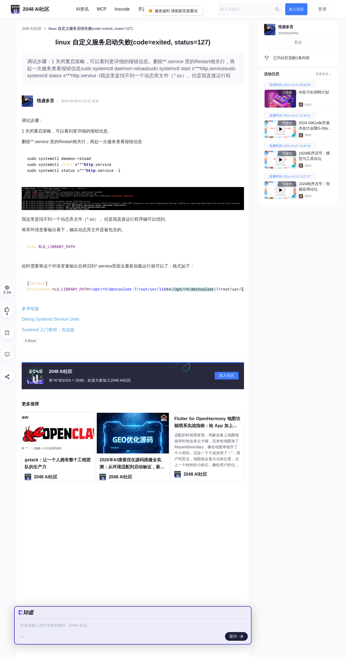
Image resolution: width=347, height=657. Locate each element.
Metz (308, 105)
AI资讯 (82, 9)
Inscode (122, 9)
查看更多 (324, 74)
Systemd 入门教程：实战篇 (48, 329)
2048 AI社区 (32, 29)
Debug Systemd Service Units (50, 319)
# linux (30, 341)
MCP (102, 9)
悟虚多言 (285, 27)
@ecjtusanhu (288, 33)
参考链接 (30, 308)
